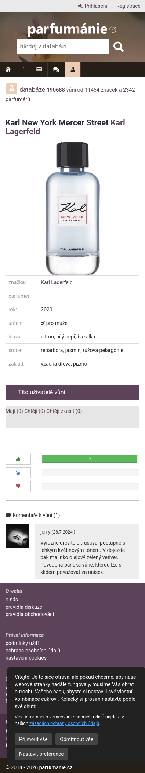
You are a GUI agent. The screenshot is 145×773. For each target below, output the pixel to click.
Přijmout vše (33, 739)
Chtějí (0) (34, 411)
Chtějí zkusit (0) (64, 411)
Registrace (128, 6)
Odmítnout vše (76, 739)
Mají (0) (14, 411)
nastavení (26, 658)
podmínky (22, 643)
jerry (45, 532)
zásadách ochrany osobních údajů (64, 723)
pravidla (24, 607)
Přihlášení (92, 6)
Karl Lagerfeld (57, 282)
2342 (129, 90)
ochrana (33, 650)
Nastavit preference (41, 754)
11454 (92, 90)
